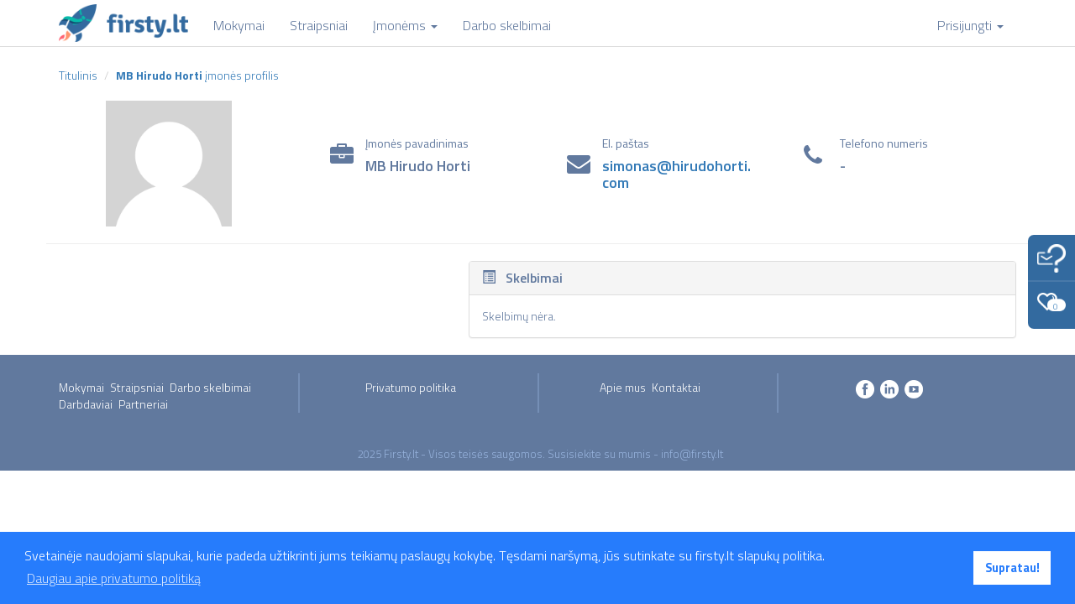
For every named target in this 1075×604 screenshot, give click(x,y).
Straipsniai (137, 387)
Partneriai (143, 404)
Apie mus (623, 387)
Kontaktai (676, 387)
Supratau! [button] (1012, 568)
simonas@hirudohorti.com (676, 174)
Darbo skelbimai (210, 387)
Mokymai (81, 387)
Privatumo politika (410, 387)
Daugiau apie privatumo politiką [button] (114, 578)
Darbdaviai (86, 404)
